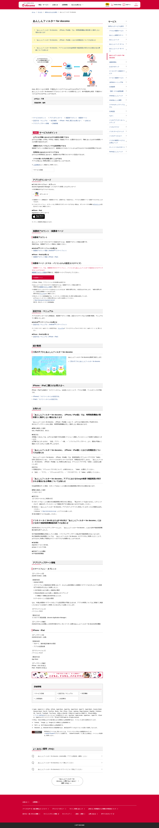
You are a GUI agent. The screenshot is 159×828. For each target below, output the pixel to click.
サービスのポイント (39, 118)
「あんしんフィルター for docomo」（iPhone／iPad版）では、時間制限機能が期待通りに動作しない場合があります (67, 31)
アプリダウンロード (55, 118)
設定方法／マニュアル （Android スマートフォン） (50, 324)
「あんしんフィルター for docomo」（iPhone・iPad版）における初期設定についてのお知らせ (65, 40)
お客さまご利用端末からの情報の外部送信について (102, 809)
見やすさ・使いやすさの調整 (30, 814)
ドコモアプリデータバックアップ (117, 121)
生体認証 (112, 111)
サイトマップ (66, 814)
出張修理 (112, 87)
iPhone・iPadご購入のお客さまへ (71, 120)
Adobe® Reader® (49, 733)
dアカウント (96, 204)
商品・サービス (43, 5)
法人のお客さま (76, 5)
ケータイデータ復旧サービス (117, 72)
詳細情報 (55, 123)
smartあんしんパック (116, 95)
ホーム (33, 12)
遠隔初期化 (112, 62)
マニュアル (42, 293)
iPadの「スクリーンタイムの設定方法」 (46, 399)
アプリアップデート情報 (41, 123)
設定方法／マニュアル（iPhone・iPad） (46, 336)
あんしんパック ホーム (116, 44)
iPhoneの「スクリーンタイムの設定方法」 (46, 396)
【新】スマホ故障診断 (116, 91)
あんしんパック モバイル (116, 50)
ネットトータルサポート (117, 147)
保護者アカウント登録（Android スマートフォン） (50, 250)
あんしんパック (114, 39)
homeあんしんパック (116, 151)
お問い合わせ (92, 814)
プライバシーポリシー (58, 809)
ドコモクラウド (114, 127)
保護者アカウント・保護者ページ (76, 118)
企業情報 (65, 5)
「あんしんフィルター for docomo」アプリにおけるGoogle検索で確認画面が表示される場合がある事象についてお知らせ (67, 49)
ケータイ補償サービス (116, 78)
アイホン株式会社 (38, 715)
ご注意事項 (36, 164)
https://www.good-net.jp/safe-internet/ (44, 300)
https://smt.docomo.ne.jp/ (48, 511)
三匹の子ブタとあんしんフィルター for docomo (84, 361)
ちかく (111, 116)
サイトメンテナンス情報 (51, 814)
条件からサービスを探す (51, 12)
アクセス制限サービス (116, 31)
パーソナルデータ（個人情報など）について (35, 809)
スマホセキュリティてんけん (117, 106)
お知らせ (55, 5)
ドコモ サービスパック (116, 131)
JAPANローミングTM (116, 82)
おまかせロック (114, 66)
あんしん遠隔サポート (116, 35)
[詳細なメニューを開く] (136, 4)
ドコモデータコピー (115, 136)
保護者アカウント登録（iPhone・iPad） (46, 257)
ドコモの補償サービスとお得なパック (117, 141)
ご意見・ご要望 (79, 814)
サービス (40, 12)
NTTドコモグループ (107, 814)
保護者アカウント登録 (39, 272)
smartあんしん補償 (115, 100)
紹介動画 (54, 120)
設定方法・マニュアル (40, 120)
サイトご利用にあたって (76, 809)
